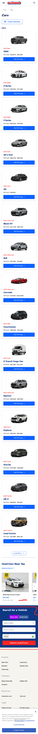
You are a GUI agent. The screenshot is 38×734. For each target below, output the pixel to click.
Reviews (4, 666)
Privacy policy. (20, 720)
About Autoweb (7, 681)
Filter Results (12, 22)
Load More (19, 553)
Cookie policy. (30, 720)
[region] (19, 721)
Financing (5, 669)
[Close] (35, 711)
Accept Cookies (19, 730)
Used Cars (24, 617)
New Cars (14, 617)
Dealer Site (23, 681)
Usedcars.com (7, 696)
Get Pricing (19, 59)
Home (4, 10)
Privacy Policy (24, 708)
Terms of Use (6, 708)
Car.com (23, 696)
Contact (4, 684)
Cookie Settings (19, 724)
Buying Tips (24, 666)
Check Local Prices (19, 643)
